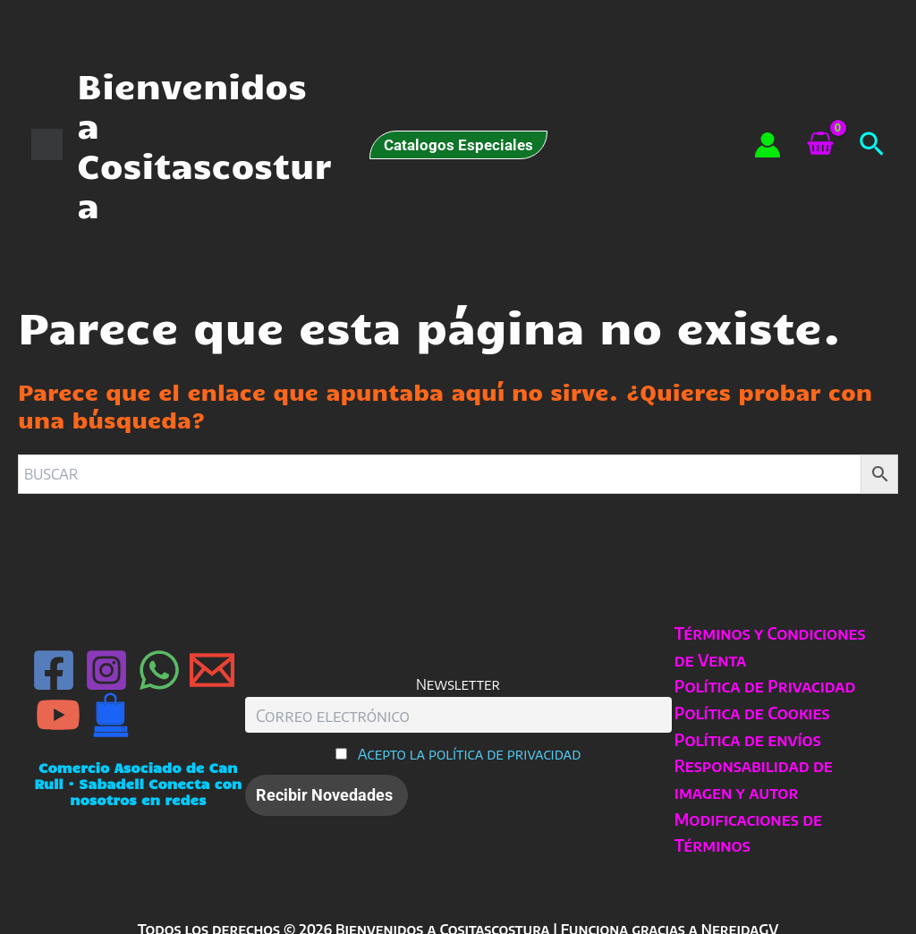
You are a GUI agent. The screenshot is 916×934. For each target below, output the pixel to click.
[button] (458, 145)
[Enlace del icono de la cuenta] (767, 145)
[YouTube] (58, 714)
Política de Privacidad (762, 685)
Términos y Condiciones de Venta (767, 646)
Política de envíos (745, 739)
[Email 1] (212, 670)
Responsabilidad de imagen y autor (751, 778)
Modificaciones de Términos (745, 832)
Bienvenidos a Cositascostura (204, 144)
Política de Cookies (749, 712)
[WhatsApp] (159, 670)
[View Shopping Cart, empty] (820, 145)
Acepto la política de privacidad (469, 753)
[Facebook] (53, 670)
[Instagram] (106, 670)
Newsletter (458, 684)
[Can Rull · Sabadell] (111, 714)
